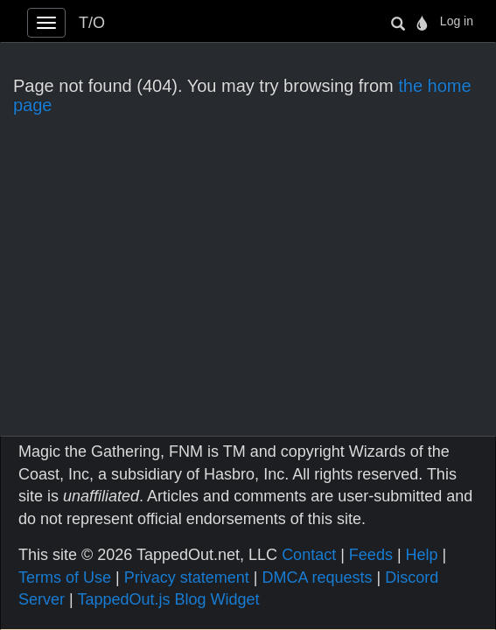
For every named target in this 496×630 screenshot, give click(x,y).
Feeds (371, 555)
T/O (92, 23)
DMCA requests (317, 577)
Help (422, 555)
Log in (456, 21)
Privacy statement (186, 577)
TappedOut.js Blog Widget (168, 599)
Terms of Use (64, 577)
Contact (309, 555)
